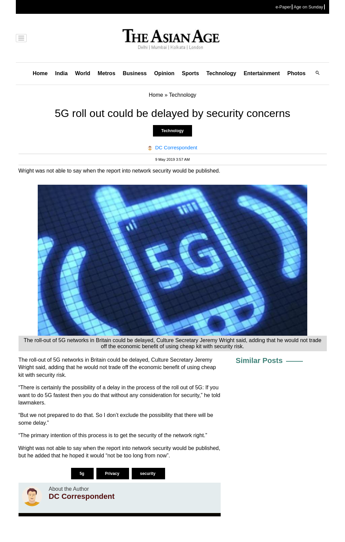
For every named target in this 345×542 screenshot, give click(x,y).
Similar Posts (259, 360)
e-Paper (283, 6)
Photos (296, 73)
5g (82, 473)
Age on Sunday (308, 6)
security (148, 473)
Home (40, 73)
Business (135, 73)
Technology (222, 73)
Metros (106, 73)
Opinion (164, 73)
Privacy (112, 473)
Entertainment (262, 73)
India (61, 73)
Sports (190, 73)
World (82, 73)
